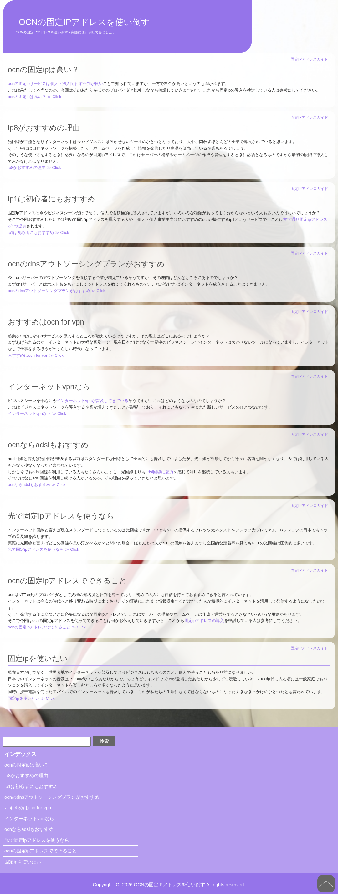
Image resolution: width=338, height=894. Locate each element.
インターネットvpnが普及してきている (92, 400)
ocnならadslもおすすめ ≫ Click (36, 484)
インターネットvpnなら (49, 386)
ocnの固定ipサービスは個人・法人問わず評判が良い (55, 83)
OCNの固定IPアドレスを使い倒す (84, 22)
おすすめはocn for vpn (46, 322)
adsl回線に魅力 (159, 471)
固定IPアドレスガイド (309, 59)
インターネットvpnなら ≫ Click (37, 413)
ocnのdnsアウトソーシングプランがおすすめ (86, 264)
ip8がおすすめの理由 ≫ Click (34, 167)
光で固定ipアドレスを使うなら (61, 516)
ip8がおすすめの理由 (44, 127)
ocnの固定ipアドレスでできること (67, 580)
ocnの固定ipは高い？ (43, 69)
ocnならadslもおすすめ (48, 444)
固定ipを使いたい (38, 658)
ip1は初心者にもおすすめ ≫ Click (38, 232)
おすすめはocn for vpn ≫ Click (36, 355)
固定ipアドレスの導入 (204, 620)
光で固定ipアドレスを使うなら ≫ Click (43, 549)
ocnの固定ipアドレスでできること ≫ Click (46, 627)
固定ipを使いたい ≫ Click (31, 698)
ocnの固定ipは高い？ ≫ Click (34, 96)
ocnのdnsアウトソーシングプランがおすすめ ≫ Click (56, 290)
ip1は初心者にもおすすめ (51, 199)
